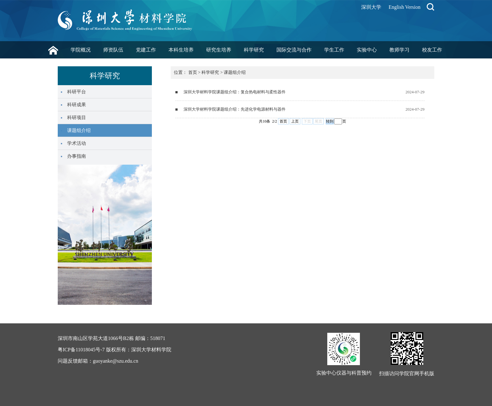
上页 (295, 121)
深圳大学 (371, 7)
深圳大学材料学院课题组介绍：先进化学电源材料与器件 (235, 109)
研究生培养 (218, 49)
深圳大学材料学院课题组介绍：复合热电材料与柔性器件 (235, 92)
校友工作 (432, 49)
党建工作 (146, 49)
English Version (404, 7)
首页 (192, 72)
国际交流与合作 (294, 49)
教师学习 (399, 49)
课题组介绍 (235, 72)
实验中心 (367, 49)
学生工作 (334, 49)
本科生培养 (181, 49)
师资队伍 (113, 49)
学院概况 (81, 49)
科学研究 (254, 49)
